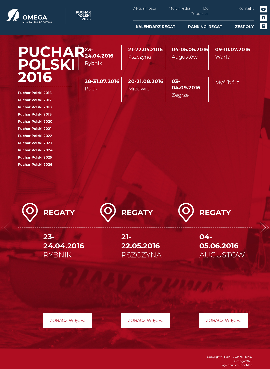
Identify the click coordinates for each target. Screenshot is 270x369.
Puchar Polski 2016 (35, 93)
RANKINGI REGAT (205, 26)
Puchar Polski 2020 (35, 122)
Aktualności (144, 8)
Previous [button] (5, 227)
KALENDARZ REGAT (156, 26)
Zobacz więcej (67, 320)
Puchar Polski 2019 (35, 114)
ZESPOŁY (244, 26)
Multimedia (179, 8)
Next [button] (264, 227)
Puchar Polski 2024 (35, 150)
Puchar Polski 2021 (34, 129)
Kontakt (246, 8)
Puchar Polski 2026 (35, 165)
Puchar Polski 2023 (35, 143)
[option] (57, 265)
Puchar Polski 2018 (35, 107)
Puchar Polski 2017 (35, 100)
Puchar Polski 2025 (35, 157)
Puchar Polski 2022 (35, 136)
